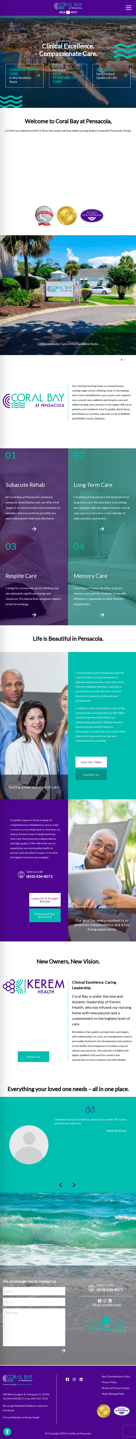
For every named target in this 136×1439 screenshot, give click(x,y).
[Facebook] (99, 1301)
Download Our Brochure (44, 915)
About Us (33, 1056)
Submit (63, 1352)
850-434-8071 (15, 1398)
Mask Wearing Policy (113, 1394)
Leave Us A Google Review (44, 899)
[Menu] (128, 8)
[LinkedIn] (68, 12)
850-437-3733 (39, 1398)
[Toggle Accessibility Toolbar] (7, 1431)
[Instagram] (105, 1301)
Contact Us (91, 774)
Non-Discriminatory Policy (116, 1376)
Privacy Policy (109, 1382)
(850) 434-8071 (39, 876)
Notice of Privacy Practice (116, 1388)
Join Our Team (91, 762)
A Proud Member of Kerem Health (21, 1417)
